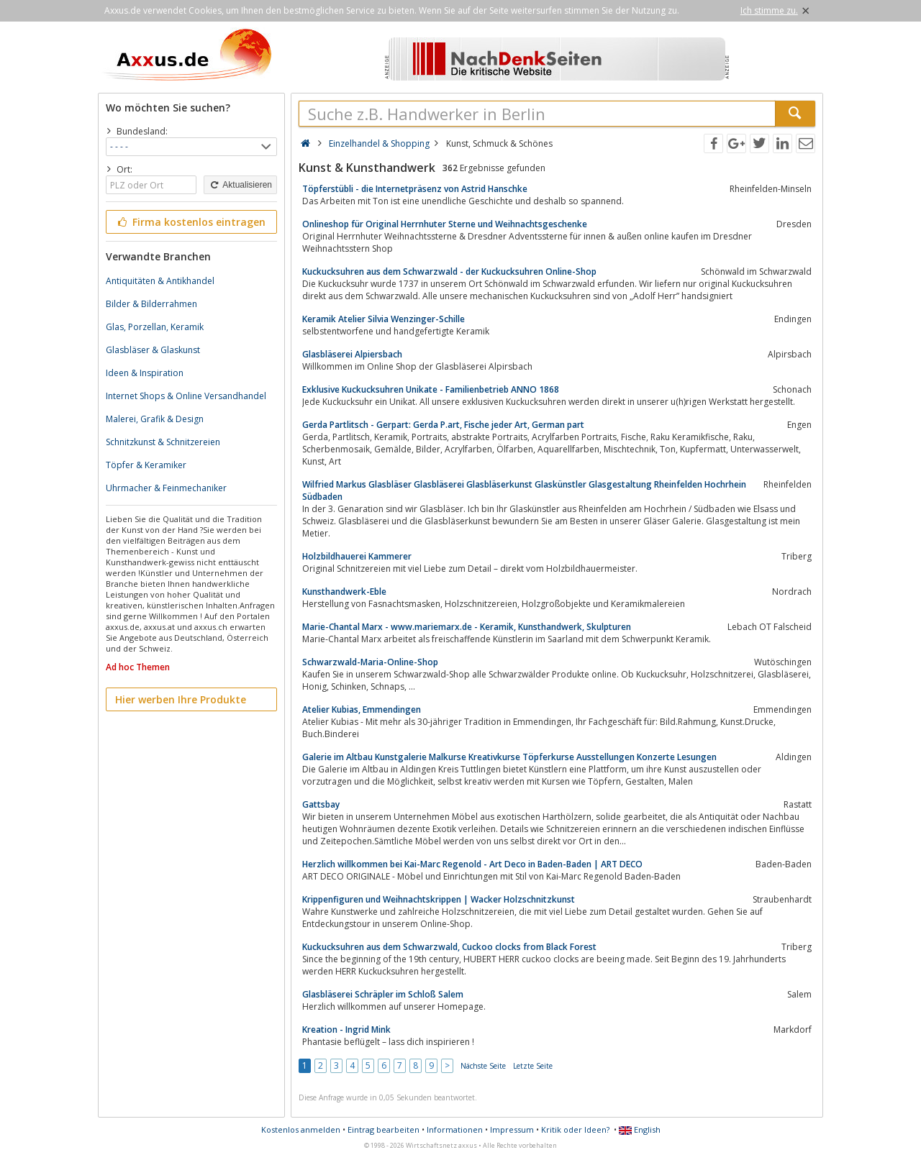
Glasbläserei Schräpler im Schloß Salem (382, 994)
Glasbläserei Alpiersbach (352, 354)
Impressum (512, 1129)
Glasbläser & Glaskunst (153, 350)
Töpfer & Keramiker (146, 465)
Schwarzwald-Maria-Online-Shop (370, 662)
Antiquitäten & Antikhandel (160, 281)
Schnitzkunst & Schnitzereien (163, 442)
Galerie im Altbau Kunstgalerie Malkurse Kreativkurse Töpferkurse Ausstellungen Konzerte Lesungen (509, 757)
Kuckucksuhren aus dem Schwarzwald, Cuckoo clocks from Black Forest (449, 947)
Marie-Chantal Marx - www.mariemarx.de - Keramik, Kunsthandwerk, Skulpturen (466, 627)
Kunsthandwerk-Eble (344, 591)
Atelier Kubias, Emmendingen (361, 709)
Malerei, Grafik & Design (155, 419)
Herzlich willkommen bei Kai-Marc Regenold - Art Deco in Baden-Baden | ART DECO (472, 864)
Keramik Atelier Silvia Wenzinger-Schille (383, 319)
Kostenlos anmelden (300, 1129)
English (640, 1129)
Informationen (455, 1129)
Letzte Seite (533, 1066)
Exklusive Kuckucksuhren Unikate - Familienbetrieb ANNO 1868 (430, 389)
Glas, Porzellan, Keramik (155, 327)
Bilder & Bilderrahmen (151, 304)
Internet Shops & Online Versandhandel (186, 396)
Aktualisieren (240, 185)
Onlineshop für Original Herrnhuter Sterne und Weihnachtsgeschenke (444, 224)
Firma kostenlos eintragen (190, 222)
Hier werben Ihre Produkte (180, 699)
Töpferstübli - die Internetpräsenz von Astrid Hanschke (414, 189)
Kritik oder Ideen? (575, 1129)
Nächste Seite (483, 1066)
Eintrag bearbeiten (383, 1129)
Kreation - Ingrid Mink (346, 1029)
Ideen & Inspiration (144, 373)
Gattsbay (321, 804)
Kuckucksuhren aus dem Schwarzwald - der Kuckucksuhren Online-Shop (449, 271)
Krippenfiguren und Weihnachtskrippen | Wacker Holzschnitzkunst (438, 899)
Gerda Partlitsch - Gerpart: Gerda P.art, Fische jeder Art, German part (443, 425)
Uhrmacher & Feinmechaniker (166, 488)
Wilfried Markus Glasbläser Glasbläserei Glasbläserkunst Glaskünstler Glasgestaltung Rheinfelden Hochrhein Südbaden (524, 490)
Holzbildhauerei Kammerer (357, 556)
